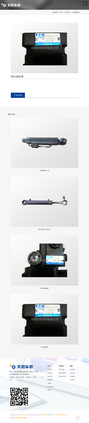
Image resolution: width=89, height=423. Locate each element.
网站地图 (23, 418)
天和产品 (67, 12)
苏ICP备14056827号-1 (61, 415)
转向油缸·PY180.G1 (44, 229)
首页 (61, 12)
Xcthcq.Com (25, 415)
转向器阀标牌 (44, 288)
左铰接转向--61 (44, 170)
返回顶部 (77, 418)
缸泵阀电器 (75, 12)
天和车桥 (44, 415)
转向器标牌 (44, 347)
